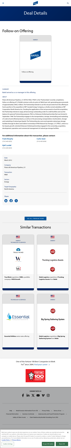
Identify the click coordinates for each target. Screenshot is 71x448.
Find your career (42, 364)
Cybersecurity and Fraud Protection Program (51, 414)
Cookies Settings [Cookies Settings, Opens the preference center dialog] (7, 444)
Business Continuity (28, 414)
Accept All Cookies (48, 444)
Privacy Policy (46, 410)
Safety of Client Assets (19, 417)
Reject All (62, 444)
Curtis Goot (41, 139)
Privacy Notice (16, 440)
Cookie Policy (6, 440)
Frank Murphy (7, 139)
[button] (3, 3)
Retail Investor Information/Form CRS (27, 410)
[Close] (68, 432)
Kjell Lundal (6, 145)
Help (10, 410)
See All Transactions (35, 218)
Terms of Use (57, 410)
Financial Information (12, 414)
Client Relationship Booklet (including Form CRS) (44, 417)
